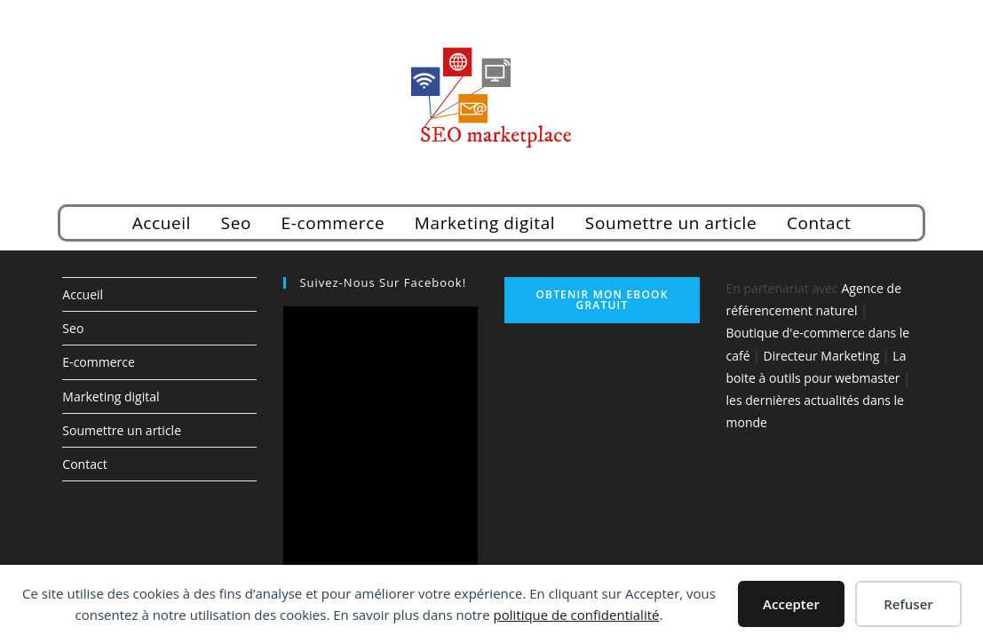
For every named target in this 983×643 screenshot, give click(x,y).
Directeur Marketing (822, 355)
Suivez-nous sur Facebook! (382, 282)
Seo (236, 222)
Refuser (908, 604)
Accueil (161, 222)
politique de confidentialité (577, 614)
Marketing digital (485, 222)
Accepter (791, 604)
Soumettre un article (671, 222)
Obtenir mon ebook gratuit (601, 300)
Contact (819, 222)
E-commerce (333, 222)
